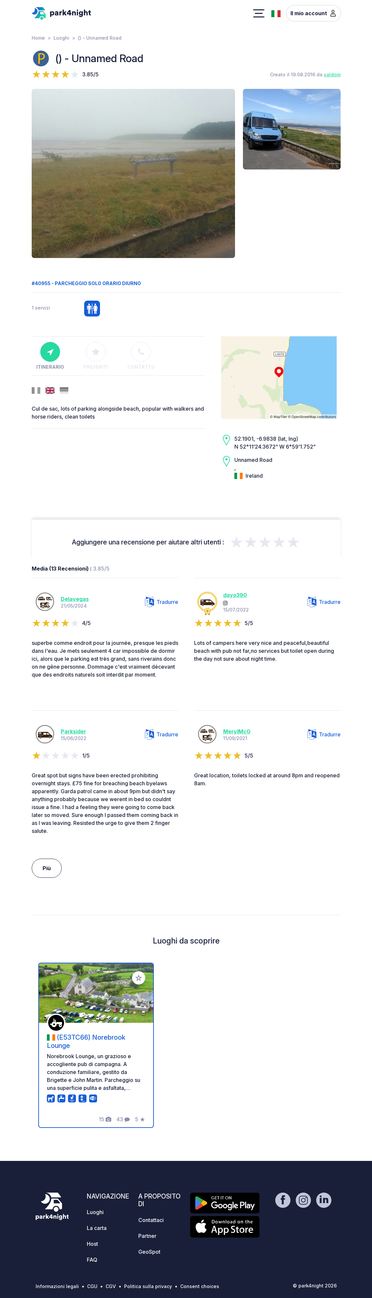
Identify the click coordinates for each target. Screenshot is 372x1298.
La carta (97, 1228)
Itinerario (50, 356)
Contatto (141, 356)
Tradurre (161, 602)
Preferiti (96, 356)
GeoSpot (149, 1251)
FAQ (92, 1259)
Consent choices (199, 1286)
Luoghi (61, 38)
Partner (147, 1236)
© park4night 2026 (315, 1285)
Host (92, 1244)
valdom (332, 74)
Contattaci (151, 1220)
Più (47, 868)
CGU (92, 1286)
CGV (111, 1286)
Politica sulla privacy (148, 1286)
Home (38, 38)
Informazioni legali (57, 1286)
